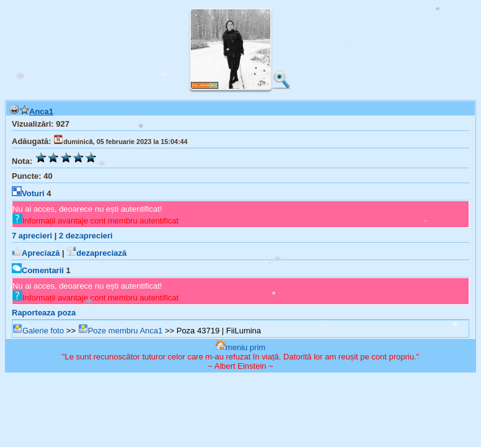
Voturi (28, 193)
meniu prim (240, 347)
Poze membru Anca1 (120, 330)
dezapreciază (96, 253)
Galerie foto (38, 330)
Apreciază (36, 253)
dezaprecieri (86, 235)
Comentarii (38, 270)
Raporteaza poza (44, 312)
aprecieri (32, 235)
